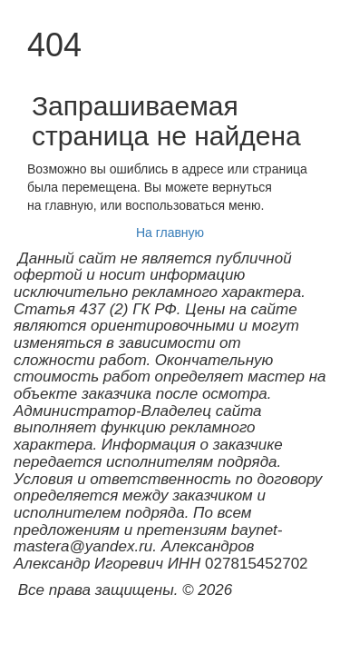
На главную (170, 232)
